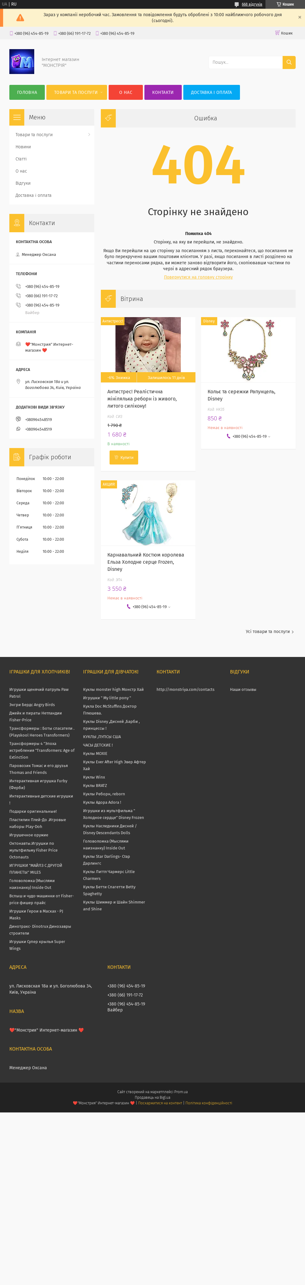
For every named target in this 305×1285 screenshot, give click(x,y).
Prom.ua (181, 1092)
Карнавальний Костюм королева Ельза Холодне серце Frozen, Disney (145, 562)
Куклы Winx (94, 777)
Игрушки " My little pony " (107, 698)
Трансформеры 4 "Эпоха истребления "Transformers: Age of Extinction (41, 750)
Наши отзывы (243, 689)
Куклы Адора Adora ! (102, 802)
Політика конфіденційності (208, 1103)
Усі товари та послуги (268, 631)
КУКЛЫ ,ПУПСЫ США (102, 736)
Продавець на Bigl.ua (152, 1097)
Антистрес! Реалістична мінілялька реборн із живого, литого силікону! (142, 399)
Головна (27, 92)
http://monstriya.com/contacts (185, 689)
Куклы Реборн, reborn (104, 794)
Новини (23, 147)
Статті (21, 159)
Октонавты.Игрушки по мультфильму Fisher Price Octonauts (33, 850)
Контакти (163, 92)
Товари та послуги (76, 92)
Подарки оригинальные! (33, 811)
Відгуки (23, 183)
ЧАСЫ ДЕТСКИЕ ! (98, 745)
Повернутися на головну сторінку (198, 277)
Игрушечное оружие (28, 835)
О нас (125, 92)
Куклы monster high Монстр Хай (113, 689)
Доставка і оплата (211, 92)
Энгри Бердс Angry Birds (32, 704)
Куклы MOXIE (95, 753)
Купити (127, 457)
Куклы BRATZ (95, 785)
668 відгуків (252, 4)
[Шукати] (289, 62)
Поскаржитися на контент (160, 1103)
